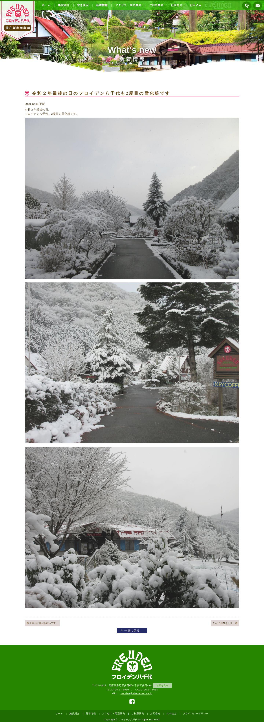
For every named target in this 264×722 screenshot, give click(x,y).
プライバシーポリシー (195, 713)
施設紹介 (64, 5)
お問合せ (176, 5)
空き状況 (83, 5)
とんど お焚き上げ (225, 623)
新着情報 (102, 5)
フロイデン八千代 (128, 719)
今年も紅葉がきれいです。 (42, 623)
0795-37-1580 (120, 689)
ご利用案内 (156, 5)
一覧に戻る (132, 630)
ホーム (46, 5)
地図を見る (162, 685)
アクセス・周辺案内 (128, 5)
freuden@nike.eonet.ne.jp (136, 693)
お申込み (195, 5)
